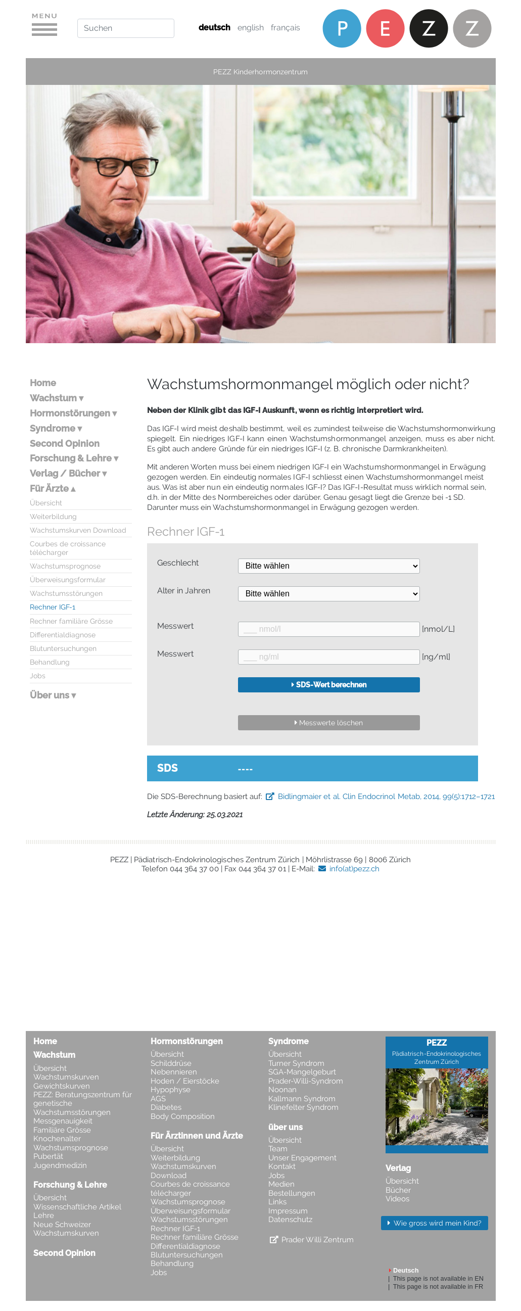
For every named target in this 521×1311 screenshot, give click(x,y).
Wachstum (53, 398)
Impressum (288, 1211)
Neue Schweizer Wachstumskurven (66, 1229)
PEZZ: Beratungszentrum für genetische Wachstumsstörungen (82, 1104)
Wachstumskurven (66, 1077)
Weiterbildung (53, 516)
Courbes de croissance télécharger (68, 547)
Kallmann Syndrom (302, 1099)
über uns (285, 1127)
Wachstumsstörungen (66, 593)
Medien (281, 1184)
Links (277, 1202)
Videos (397, 1199)
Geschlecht (178, 563)
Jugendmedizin (60, 1165)
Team (278, 1149)
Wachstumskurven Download (78, 530)
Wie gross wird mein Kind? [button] (437, 1223)
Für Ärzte (49, 488)
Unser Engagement (302, 1158)
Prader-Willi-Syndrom (305, 1081)
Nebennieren (174, 1072)
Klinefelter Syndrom (303, 1107)
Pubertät (48, 1156)
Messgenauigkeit (62, 1121)
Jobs (37, 675)
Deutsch (406, 1270)
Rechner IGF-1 (52, 606)
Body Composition (183, 1116)
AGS (158, 1099)
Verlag (398, 1168)
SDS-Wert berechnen (331, 684)
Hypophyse (171, 1090)
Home (43, 383)
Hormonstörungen (70, 413)
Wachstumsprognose (65, 565)
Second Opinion (65, 443)
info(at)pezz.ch (354, 868)
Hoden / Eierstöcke (185, 1081)
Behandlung (50, 662)
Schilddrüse (171, 1063)
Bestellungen (291, 1193)
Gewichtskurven (61, 1086)
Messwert (175, 626)
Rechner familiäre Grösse (71, 621)
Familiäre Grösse (62, 1130)
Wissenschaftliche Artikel (77, 1207)
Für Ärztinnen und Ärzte (197, 1136)
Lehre (43, 1215)
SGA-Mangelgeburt (302, 1072)
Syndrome (52, 428)
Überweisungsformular (68, 579)
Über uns (49, 695)
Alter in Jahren (183, 590)
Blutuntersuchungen (63, 648)
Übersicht (46, 502)
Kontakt (282, 1166)
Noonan (282, 1090)
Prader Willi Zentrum (317, 1239)
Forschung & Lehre (71, 458)
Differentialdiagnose (63, 634)
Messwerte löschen (331, 722)
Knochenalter (57, 1139)
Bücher (398, 1190)
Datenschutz (290, 1219)
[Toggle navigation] (44, 28)
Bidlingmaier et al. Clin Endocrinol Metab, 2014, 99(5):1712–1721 (386, 796)
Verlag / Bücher (65, 473)
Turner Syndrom (296, 1063)
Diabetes (166, 1107)
